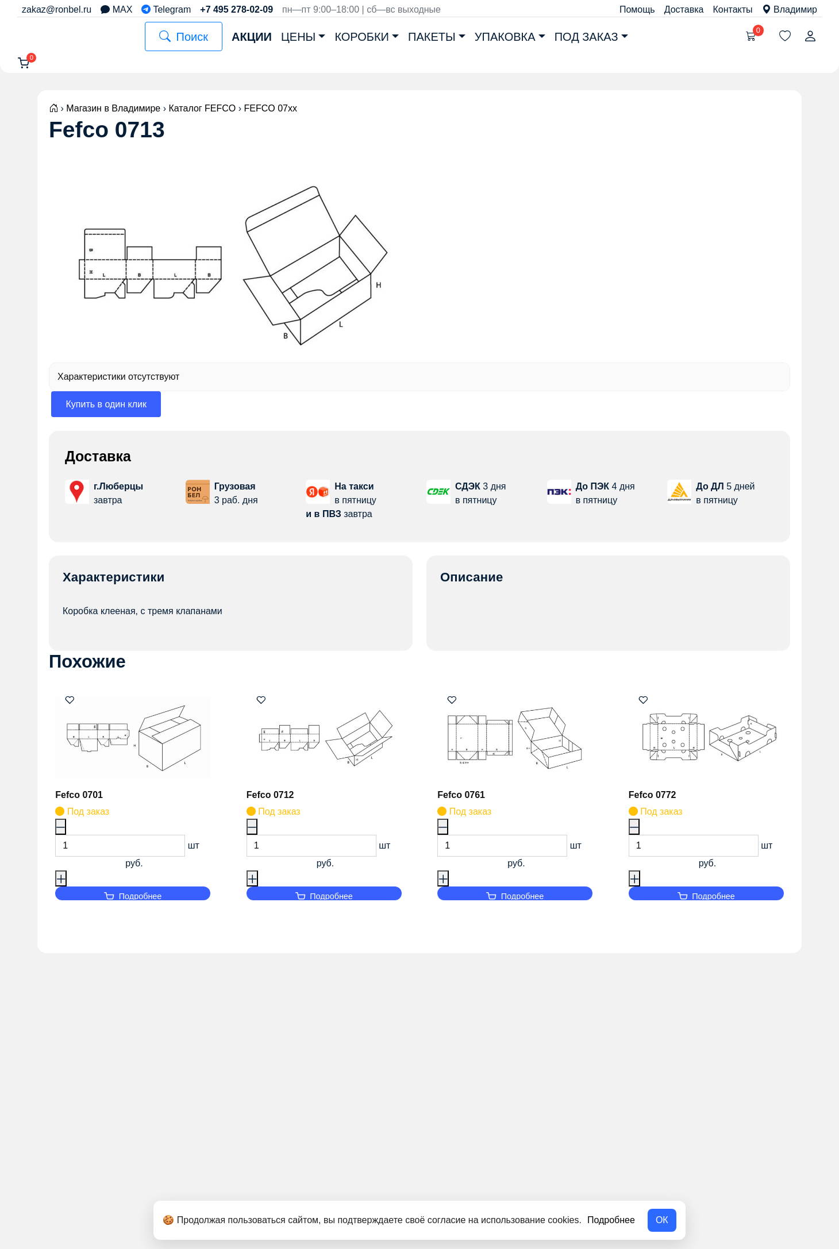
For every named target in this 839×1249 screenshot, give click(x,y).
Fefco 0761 (463, 802)
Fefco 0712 (273, 802)
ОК (662, 1220)
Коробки (361, 36)
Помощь (637, 9)
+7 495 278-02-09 (236, 9)
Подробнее (611, 1220)
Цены (298, 36)
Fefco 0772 (655, 802)
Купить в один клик (106, 412)
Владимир (789, 9)
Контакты (732, 9)
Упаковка (505, 36)
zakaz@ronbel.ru (56, 9)
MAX (116, 9)
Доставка (684, 9)
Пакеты (432, 36)
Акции (252, 36)
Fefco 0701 (81, 802)
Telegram (166, 9)
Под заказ (586, 36)
